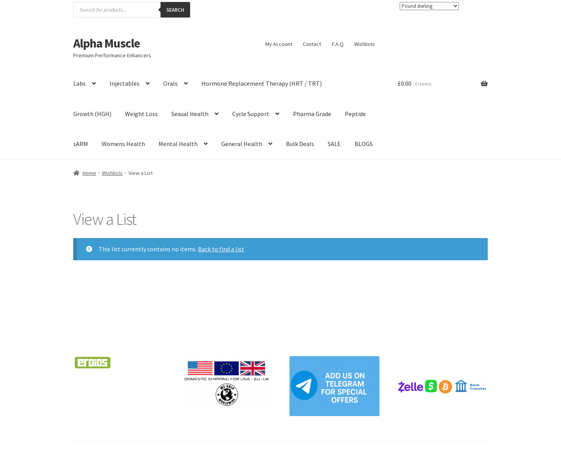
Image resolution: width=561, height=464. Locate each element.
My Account (278, 44)
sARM (80, 144)
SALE (334, 144)
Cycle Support (250, 114)
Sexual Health (189, 114)
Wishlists (364, 44)
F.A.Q (338, 44)
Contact (312, 44)
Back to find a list (221, 249)
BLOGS (364, 144)
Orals (170, 83)
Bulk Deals (300, 144)
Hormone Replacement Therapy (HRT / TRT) (261, 83)
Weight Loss (141, 114)
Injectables (124, 83)
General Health (241, 144)
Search (175, 10)
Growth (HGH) (92, 114)
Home (89, 172)
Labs (79, 83)
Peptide (355, 114)
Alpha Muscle (106, 43)
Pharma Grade (312, 114)
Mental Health (178, 144)
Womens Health (123, 144)
